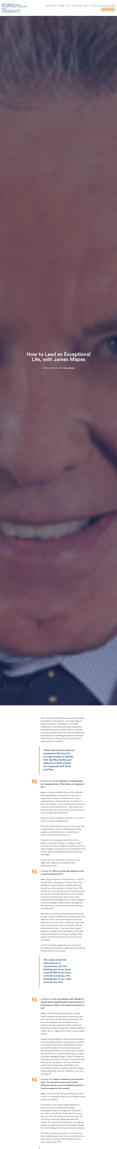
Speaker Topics (64, 6)
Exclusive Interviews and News (103, 6)
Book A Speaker (108, 9)
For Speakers (77, 6)
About (86, 6)
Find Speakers (51, 6)
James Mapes (68, 368)
